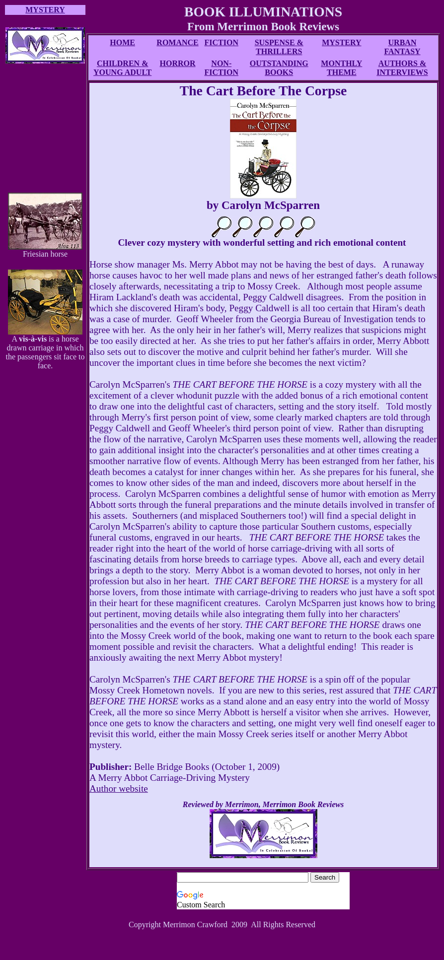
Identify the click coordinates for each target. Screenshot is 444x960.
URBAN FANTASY (402, 47)
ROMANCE (177, 42)
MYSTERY (341, 42)
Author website (118, 788)
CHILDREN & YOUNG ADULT (122, 67)
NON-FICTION (221, 67)
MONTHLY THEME (341, 67)
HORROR (178, 63)
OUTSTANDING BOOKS (279, 67)
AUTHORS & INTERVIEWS (402, 67)
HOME (122, 42)
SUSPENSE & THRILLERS (279, 47)
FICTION (221, 42)
